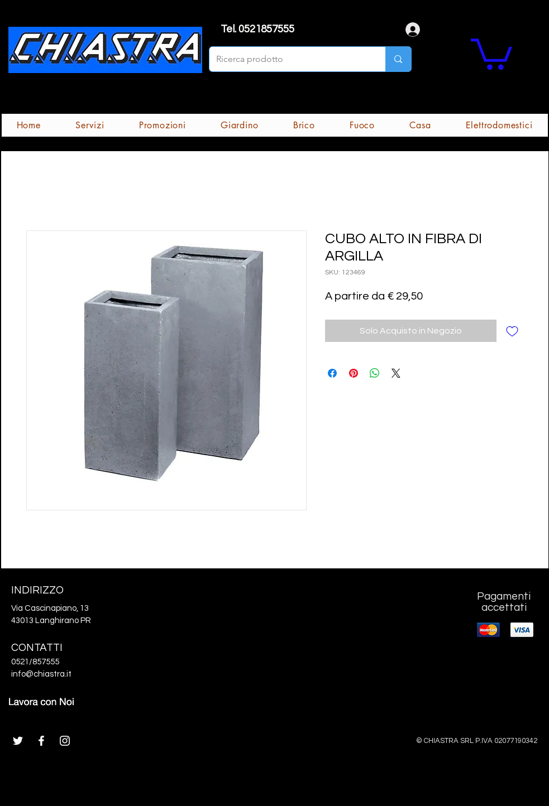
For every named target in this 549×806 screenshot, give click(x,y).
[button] (491, 52)
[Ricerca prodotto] (289, 59)
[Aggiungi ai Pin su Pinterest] (353, 373)
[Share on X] (396, 373)
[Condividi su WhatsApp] (374, 373)
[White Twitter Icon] (18, 740)
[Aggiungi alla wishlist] (512, 331)
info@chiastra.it (41, 674)
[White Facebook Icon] (41, 740)
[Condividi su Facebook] (332, 373)
